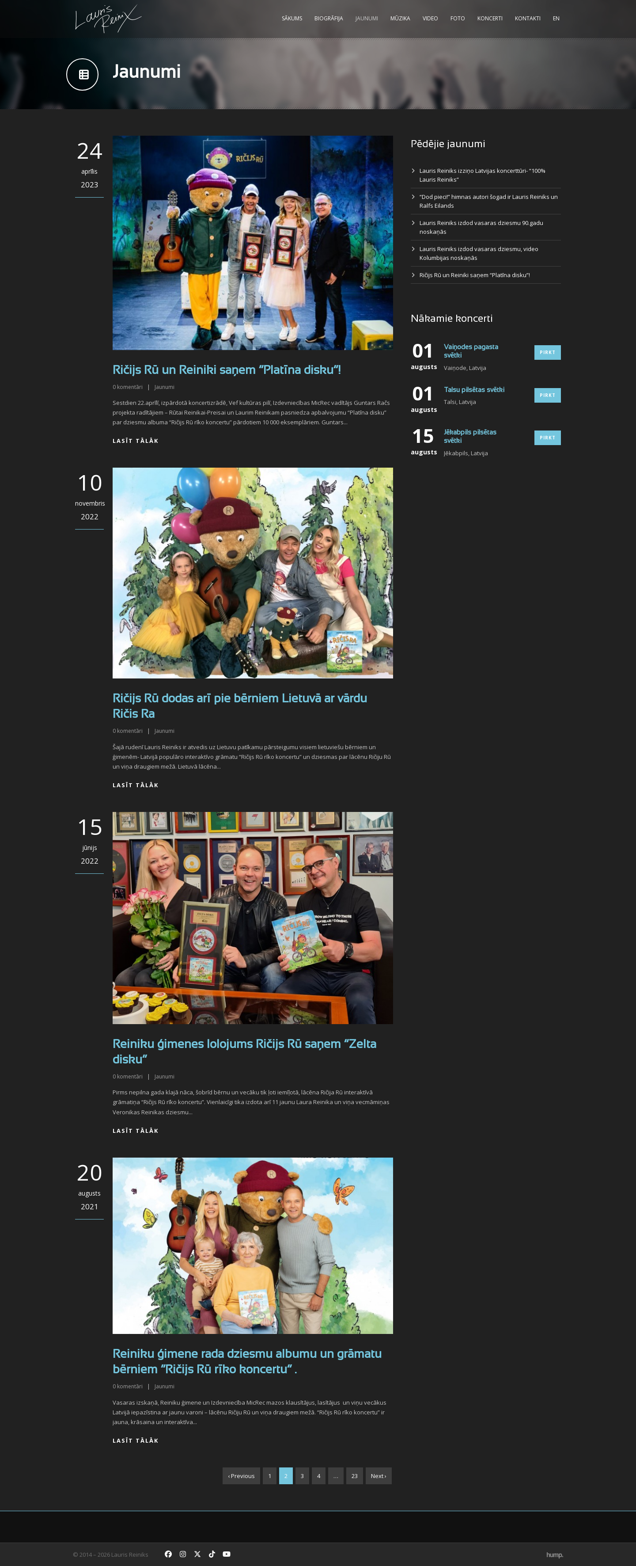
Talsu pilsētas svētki (474, 390)
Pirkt (548, 352)
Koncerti (490, 18)
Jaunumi (367, 18)
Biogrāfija (328, 18)
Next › (378, 1476)
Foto (457, 18)
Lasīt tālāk (136, 441)
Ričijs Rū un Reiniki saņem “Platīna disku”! (227, 371)
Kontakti (528, 18)
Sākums (292, 18)
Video (430, 18)
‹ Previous (241, 1476)
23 (355, 1476)
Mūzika (400, 18)
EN (556, 18)
